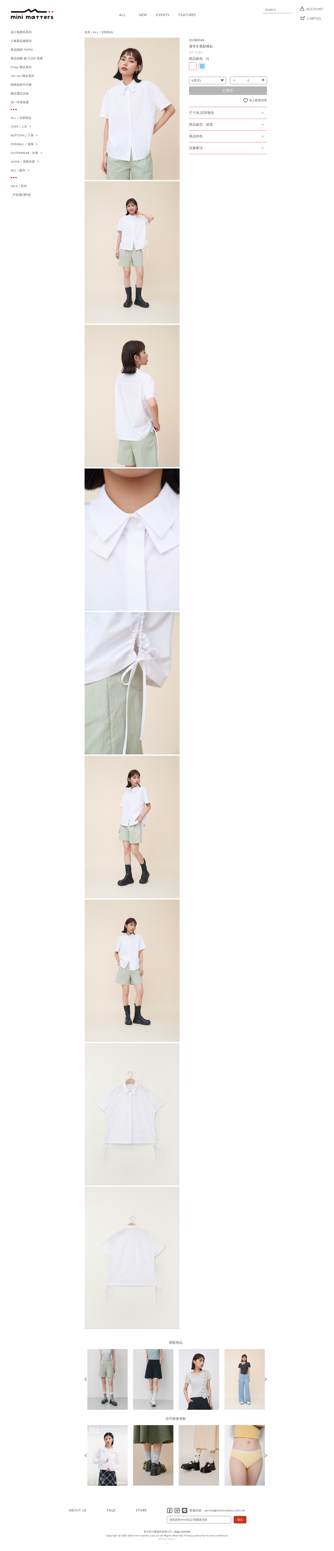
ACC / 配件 (18, 170)
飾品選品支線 (20, 93)
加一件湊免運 (20, 102)
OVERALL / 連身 (22, 144)
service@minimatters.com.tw (224, 1510)
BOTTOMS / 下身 (22, 135)
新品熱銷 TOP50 (22, 50)
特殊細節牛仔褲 (21, 85)
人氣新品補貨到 (21, 41)
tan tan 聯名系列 (22, 76)
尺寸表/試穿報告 (201, 113)
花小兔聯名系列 (21, 32)
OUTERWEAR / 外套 (24, 153)
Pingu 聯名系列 (21, 67)
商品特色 (196, 136)
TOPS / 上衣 (19, 126)
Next (266, 1379)
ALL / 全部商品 (21, 118)
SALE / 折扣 (19, 186)
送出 (240, 1520)
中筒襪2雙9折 (22, 195)
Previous (86, 1379)
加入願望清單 (258, 100)
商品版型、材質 (201, 124)
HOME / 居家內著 (23, 161)
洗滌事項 (196, 148)
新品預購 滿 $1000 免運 (27, 58)
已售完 (228, 90)
